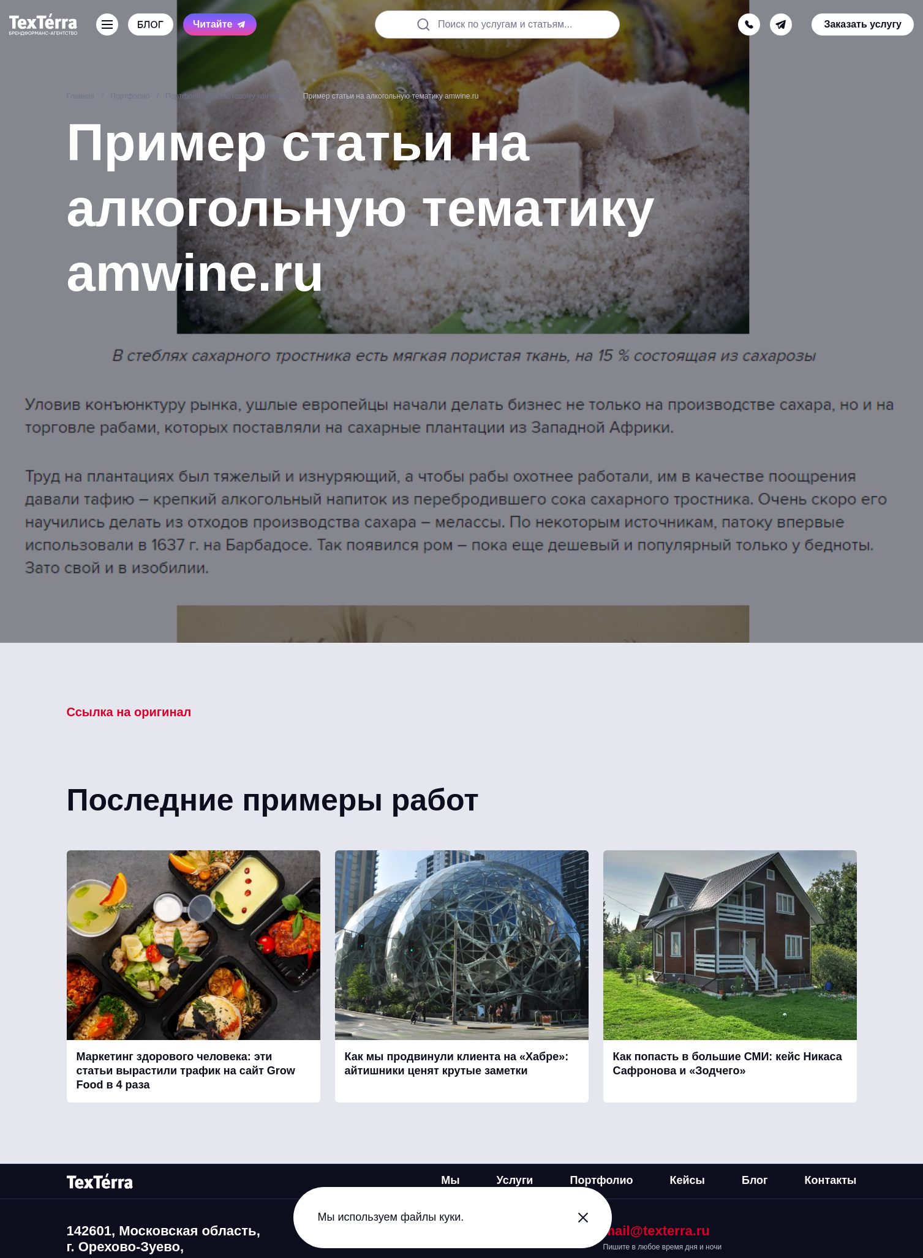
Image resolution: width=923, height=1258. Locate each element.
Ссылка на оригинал (129, 712)
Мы (450, 1180)
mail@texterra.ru (656, 1230)
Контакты (831, 1180)
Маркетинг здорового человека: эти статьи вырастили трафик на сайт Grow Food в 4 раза (186, 1070)
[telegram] (781, 24)
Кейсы (687, 1180)
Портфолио (601, 1180)
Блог (755, 1180)
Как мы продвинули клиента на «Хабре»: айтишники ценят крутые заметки (457, 1063)
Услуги (515, 1180)
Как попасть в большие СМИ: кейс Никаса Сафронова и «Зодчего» (727, 1063)
